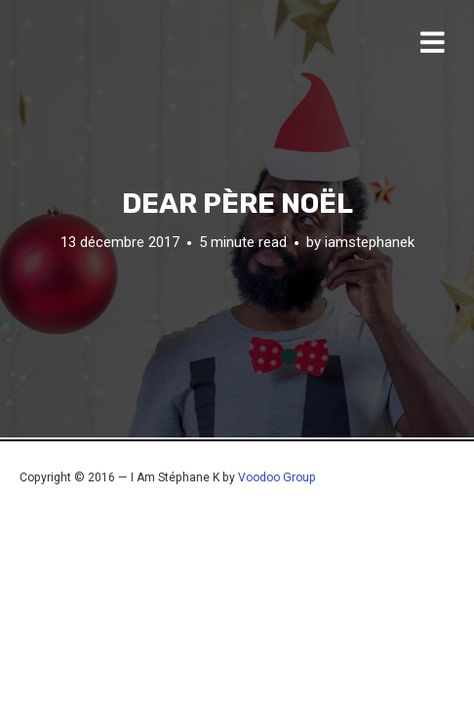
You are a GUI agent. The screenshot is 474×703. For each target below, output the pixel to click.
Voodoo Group (277, 477)
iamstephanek (370, 241)
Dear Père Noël (237, 203)
